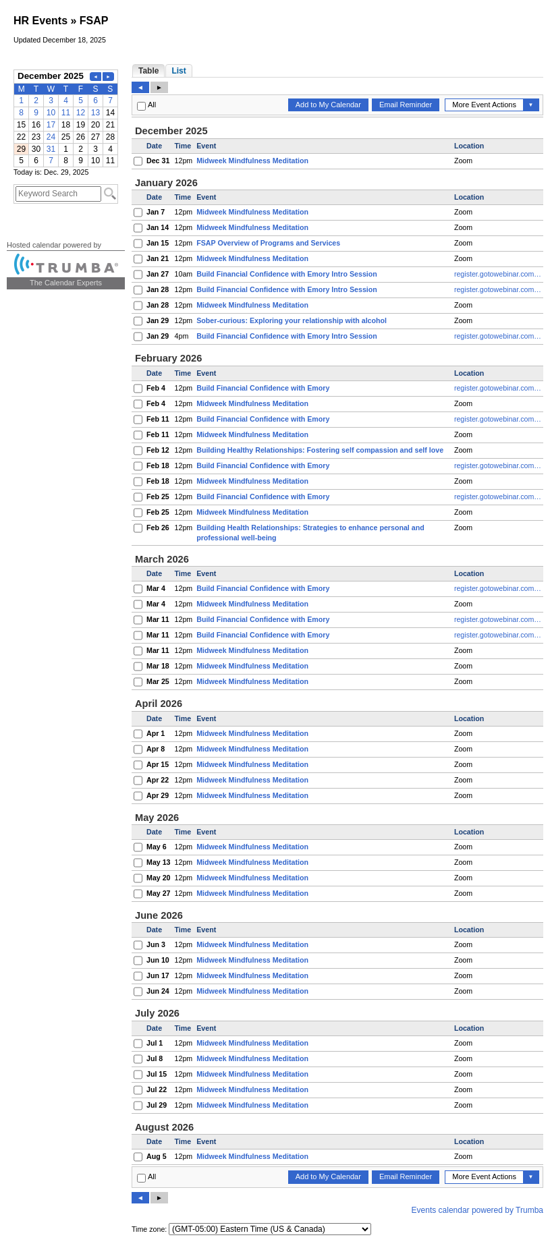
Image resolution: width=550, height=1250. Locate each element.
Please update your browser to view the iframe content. (65, 118)
